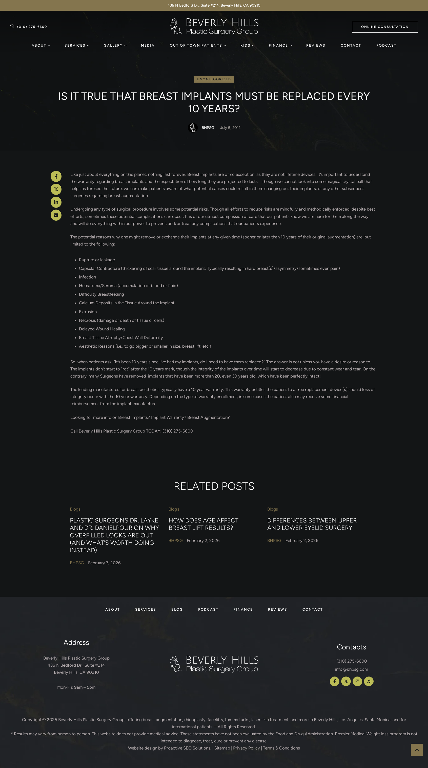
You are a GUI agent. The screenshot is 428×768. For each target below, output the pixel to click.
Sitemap (222, 748)
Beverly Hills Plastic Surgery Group (91, 719)
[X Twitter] (56, 189)
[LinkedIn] (56, 202)
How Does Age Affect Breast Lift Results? (203, 524)
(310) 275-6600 (351, 661)
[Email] (56, 215)
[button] (385, 27)
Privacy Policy (246, 748)
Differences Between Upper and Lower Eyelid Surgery (312, 524)
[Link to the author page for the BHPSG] (193, 128)
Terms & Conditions (281, 748)
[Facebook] (56, 176)
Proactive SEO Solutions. (187, 748)
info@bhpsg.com (351, 669)
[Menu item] (40, 45)
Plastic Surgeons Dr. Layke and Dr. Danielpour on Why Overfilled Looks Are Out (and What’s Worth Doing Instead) (114, 535)
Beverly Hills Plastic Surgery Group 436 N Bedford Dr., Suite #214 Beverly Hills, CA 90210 (76, 665)
